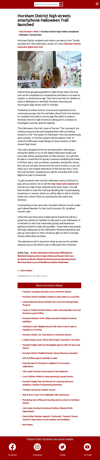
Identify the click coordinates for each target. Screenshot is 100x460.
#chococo (69, 256)
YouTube (88, 455)
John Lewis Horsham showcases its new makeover (45, 371)
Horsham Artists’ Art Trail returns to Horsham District (47, 335)
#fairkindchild (43, 259)
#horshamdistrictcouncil (29, 262)
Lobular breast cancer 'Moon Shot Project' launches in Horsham (51, 340)
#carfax (34, 253)
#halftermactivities (49, 262)
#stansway (54, 253)
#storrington (42, 256)
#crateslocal (23, 259)
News (36, 31)
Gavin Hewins (26, 270)
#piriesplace (43, 253)
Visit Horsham (25, 31)
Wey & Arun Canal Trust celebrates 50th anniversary (46, 395)
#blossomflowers (56, 256)
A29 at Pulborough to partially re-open (40, 358)
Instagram (37, 455)
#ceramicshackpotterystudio (63, 259)
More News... (28, 425)
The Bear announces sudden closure (39, 390)
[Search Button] (61, 4)
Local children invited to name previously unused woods (48, 376)
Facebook (12, 455)
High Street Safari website (63, 184)
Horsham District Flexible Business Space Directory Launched (50, 353)
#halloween (63, 262)
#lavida (32, 259)
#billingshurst (66, 253)
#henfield (22, 256)
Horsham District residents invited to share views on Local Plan (51, 297)
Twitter (62, 455)
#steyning (31, 256)
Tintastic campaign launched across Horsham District (47, 292)
